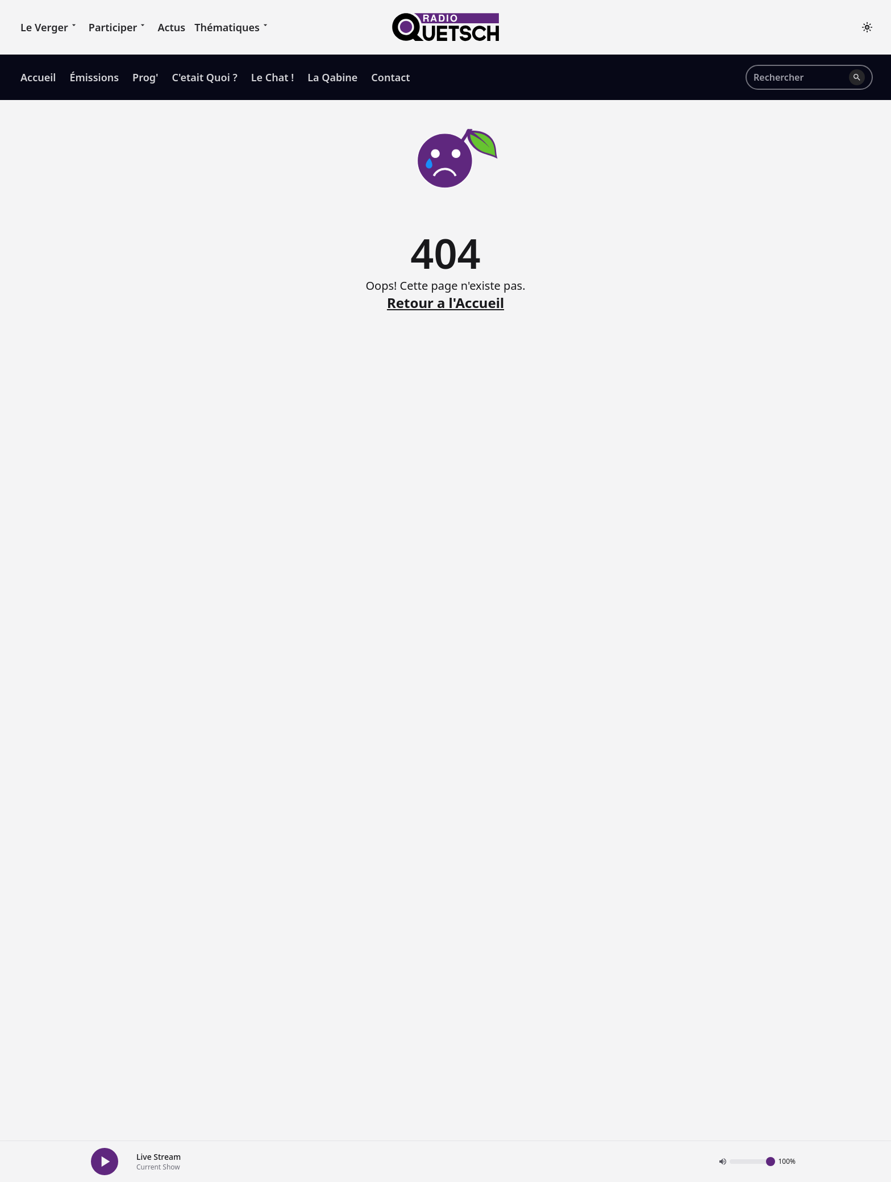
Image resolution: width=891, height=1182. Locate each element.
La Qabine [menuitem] (332, 77)
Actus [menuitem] (171, 27)
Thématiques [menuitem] (232, 26)
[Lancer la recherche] (857, 77)
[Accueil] (445, 27)
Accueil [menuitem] (38, 77)
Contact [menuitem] (390, 77)
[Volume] (752, 1161)
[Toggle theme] (867, 27)
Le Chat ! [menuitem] (272, 77)
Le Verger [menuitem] (50, 26)
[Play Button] (104, 1161)
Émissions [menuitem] (94, 77)
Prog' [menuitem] (145, 77)
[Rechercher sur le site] (798, 77)
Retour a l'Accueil (445, 303)
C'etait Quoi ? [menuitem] (205, 77)
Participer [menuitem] (119, 26)
